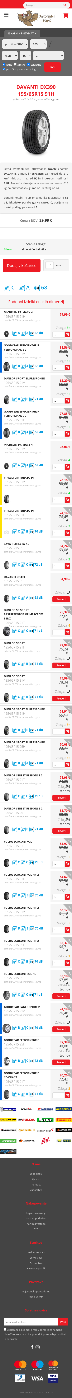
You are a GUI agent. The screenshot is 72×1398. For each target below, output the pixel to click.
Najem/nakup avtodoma (36, 1291)
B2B (36, 1229)
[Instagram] (38, 1347)
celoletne (34, 64)
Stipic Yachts (36, 1297)
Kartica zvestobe (36, 1223)
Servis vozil (36, 1257)
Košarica (64, 15)
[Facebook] (32, 1347)
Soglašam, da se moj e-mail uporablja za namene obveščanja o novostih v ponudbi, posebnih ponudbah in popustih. (35, 1334)
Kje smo (36, 1179)
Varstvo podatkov (36, 1218)
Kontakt (36, 1184)
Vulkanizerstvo (36, 1252)
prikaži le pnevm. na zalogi (21, 69)
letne (7, 64)
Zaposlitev (36, 1190)
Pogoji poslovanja (36, 1213)
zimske (19, 64)
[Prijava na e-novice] (63, 1321)
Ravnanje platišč (36, 1268)
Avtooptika (36, 1263)
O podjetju (36, 1173)
